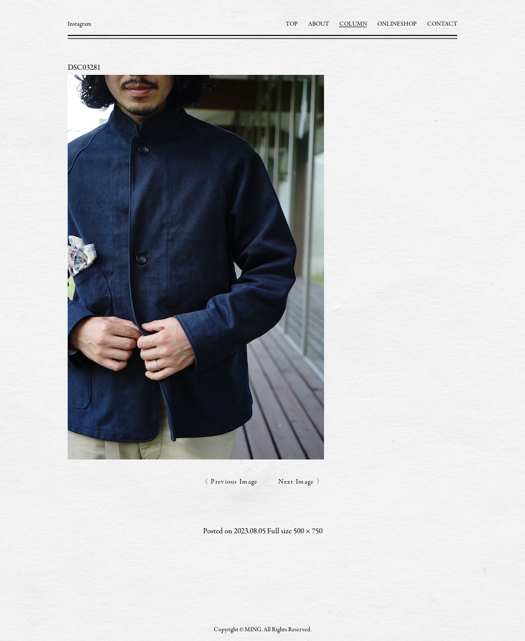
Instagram (79, 24)
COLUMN (353, 24)
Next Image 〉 (301, 482)
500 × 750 (307, 531)
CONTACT (442, 24)
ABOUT (318, 24)
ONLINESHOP (397, 24)
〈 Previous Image (229, 482)
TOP (292, 24)
